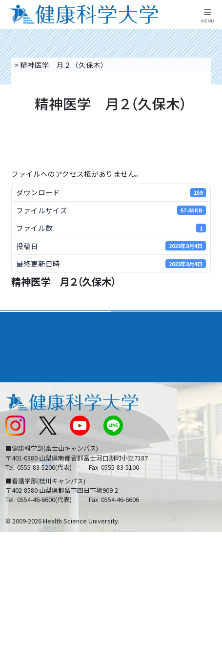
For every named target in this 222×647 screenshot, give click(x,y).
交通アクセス (26, 403)
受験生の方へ (26, 462)
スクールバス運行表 (37, 443)
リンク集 (130, 384)
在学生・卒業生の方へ (152, 462)
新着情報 (19, 423)
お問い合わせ (138, 403)
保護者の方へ (26, 482)
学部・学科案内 (143, 321)
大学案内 (20, 321)
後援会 (15, 384)
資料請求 (211, 116)
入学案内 (20, 342)
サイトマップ (138, 443)
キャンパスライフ (35, 363)
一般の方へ (134, 482)
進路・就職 (135, 342)
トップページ (35, 65)
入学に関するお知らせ (152, 423)
